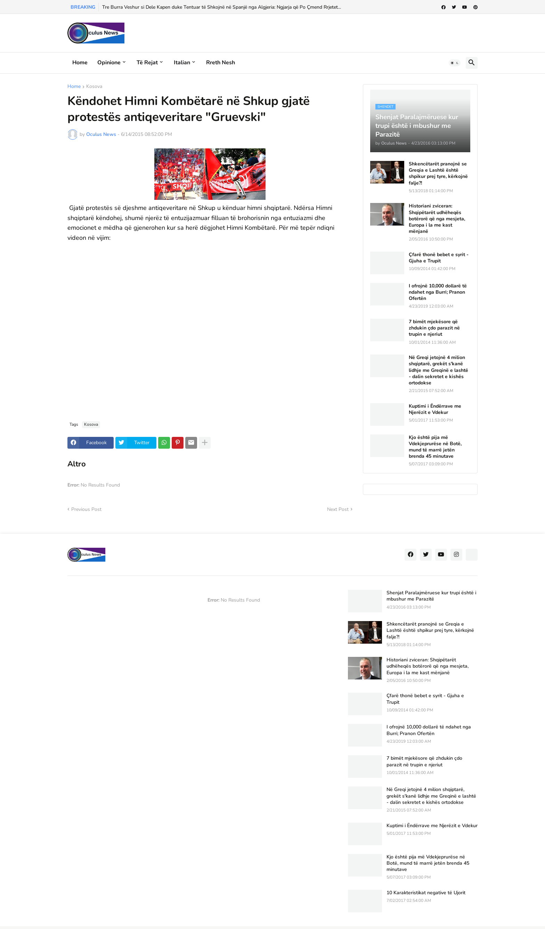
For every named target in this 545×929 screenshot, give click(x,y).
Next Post (338, 509)
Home (80, 62)
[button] (455, 62)
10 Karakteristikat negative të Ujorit (426, 893)
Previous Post (86, 509)
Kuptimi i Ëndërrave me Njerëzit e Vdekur (435, 409)
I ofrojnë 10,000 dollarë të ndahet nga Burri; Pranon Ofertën (438, 292)
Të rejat (147, 62)
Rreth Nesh (220, 62)
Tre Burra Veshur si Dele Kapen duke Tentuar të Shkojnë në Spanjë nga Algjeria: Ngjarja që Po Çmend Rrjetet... (221, 7)
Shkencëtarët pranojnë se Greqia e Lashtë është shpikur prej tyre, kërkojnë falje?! (438, 173)
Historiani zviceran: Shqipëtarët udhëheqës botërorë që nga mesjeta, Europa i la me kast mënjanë (437, 219)
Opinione (109, 62)
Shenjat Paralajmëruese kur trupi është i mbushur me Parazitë (431, 596)
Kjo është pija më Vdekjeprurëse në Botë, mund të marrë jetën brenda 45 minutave (435, 447)
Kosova (94, 87)
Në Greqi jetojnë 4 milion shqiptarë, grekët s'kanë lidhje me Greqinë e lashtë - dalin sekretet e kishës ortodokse (438, 370)
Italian (182, 62)
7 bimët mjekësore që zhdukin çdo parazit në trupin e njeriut (434, 328)
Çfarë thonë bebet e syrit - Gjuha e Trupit (439, 258)
